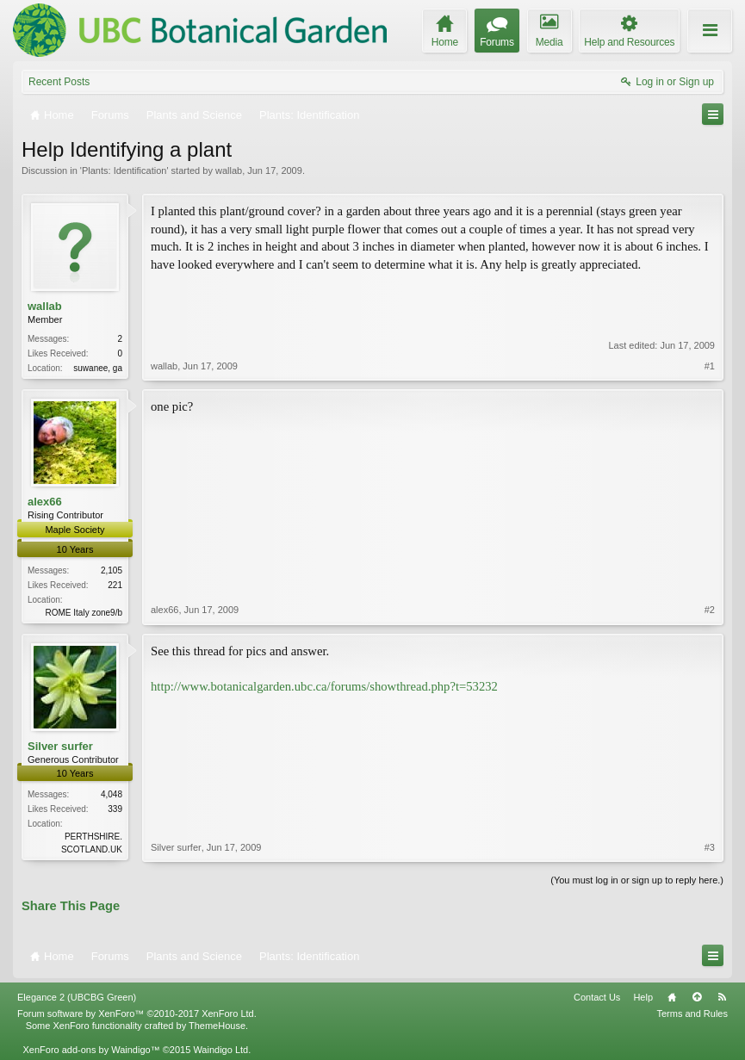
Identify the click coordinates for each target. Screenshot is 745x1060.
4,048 (111, 794)
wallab (228, 170)
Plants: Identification (124, 170)
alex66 (45, 501)
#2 (710, 609)
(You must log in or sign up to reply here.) (636, 880)
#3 (710, 847)
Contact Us (597, 997)
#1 (710, 366)
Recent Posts (59, 82)
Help (643, 997)
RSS (722, 997)
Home (672, 997)
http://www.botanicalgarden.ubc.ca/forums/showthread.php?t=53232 (324, 686)
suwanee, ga (97, 368)
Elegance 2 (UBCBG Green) (76, 997)
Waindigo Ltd (220, 1050)
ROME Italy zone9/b (84, 612)
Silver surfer (60, 746)
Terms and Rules (692, 1013)
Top (697, 997)
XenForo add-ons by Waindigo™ (90, 1050)
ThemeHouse (217, 1025)
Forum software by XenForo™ (137, 1013)
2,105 (111, 570)
